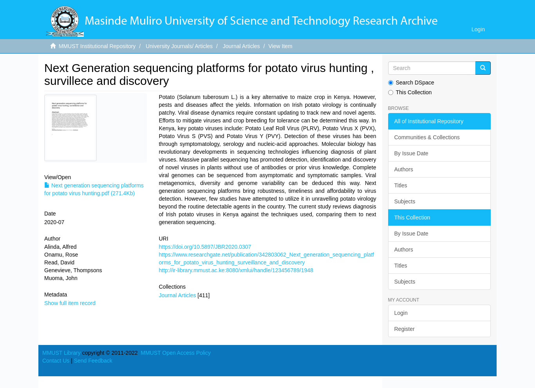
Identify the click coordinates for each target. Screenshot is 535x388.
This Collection (410, 92)
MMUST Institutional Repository (97, 46)
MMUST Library (61, 353)
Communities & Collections (427, 137)
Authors (403, 169)
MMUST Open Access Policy (176, 353)
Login (401, 313)
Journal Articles (241, 46)
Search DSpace (411, 82)
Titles (400, 185)
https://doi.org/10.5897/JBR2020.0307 (205, 247)
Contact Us (55, 360)
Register (404, 329)
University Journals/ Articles (179, 46)
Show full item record (70, 303)
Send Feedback (93, 360)
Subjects (405, 201)
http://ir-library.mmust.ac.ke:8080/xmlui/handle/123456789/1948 (236, 270)
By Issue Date (411, 153)
